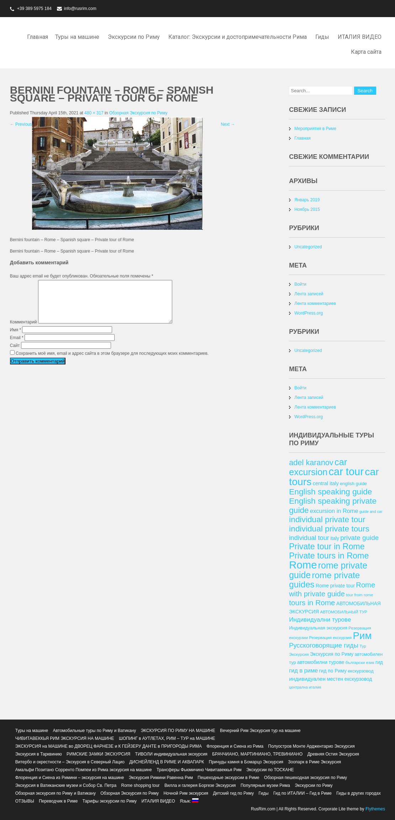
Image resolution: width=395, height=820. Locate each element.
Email (16, 346)
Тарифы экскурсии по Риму (110, 801)
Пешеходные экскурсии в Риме (228, 777)
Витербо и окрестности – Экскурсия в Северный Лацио (70, 761)
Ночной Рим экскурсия (185, 793)
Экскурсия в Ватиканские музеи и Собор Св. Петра (65, 785)
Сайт (15, 354)
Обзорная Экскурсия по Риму (138, 112)
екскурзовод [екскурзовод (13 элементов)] (360, 671)
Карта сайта (366, 51)
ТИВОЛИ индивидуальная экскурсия (171, 754)
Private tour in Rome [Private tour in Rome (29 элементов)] (327, 546)
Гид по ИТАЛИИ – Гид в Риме (302, 793)
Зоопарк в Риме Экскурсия (314, 761)
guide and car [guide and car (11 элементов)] (371, 511)
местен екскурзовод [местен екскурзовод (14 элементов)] (349, 679)
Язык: (189, 801)
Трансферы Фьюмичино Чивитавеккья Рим (199, 769)
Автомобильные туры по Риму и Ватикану (94, 730)
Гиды (322, 36)
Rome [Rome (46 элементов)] (303, 565)
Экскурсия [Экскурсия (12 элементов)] (299, 654)
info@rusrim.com (80, 8)
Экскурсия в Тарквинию (38, 754)
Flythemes (374, 808)
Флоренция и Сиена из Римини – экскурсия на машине (69, 777)
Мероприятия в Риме (315, 128)
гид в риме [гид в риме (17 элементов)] (303, 670)
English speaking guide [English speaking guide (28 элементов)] (330, 491)
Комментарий (23, 330)
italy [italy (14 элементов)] (334, 538)
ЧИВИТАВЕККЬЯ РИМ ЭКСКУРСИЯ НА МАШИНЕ (64, 738)
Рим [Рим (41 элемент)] (362, 635)
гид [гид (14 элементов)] (379, 662)
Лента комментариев (315, 303)
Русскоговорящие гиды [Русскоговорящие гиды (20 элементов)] (323, 645)
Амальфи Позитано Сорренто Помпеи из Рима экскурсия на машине (83, 769)
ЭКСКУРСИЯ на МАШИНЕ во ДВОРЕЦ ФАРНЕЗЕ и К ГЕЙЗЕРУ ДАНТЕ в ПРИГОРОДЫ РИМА (108, 746)
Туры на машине (77, 36)
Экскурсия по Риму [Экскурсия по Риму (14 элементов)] (331, 654)
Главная (37, 36)
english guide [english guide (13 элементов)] (353, 483)
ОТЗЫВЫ (24, 801)
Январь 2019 (307, 199)
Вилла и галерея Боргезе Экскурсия (200, 785)
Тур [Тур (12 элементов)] (362, 646)
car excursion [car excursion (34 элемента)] (318, 467)
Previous (21, 124)
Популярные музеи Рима (265, 785)
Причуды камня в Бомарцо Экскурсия (246, 761)
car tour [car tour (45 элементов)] (346, 471)
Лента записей (308, 293)
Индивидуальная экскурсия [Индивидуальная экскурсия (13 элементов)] (318, 627)
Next (228, 124)
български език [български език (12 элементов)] (360, 662)
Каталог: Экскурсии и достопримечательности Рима (237, 36)
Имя (15, 338)
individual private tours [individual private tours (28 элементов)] (329, 528)
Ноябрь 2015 (307, 209)
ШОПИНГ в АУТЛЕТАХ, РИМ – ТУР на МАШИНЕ (167, 738)
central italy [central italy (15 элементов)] (326, 483)
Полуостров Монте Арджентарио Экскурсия (311, 746)
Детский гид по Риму (233, 793)
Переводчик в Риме (58, 801)
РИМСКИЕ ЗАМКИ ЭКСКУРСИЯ (98, 754)
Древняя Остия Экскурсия (333, 754)
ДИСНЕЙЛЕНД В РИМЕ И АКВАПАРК (166, 761)
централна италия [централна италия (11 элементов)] (305, 687)
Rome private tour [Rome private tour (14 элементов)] (335, 585)
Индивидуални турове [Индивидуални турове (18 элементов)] (320, 619)
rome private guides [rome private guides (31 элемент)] (324, 579)
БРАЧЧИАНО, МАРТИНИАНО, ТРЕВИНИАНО (257, 754)
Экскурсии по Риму (134, 36)
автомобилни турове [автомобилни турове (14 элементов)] (320, 662)
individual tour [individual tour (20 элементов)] (309, 537)
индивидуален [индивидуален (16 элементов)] (307, 679)
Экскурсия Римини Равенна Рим (161, 777)
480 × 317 (94, 112)
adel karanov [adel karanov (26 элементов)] (311, 462)
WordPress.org (308, 313)
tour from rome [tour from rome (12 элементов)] (359, 594)
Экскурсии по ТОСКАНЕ (270, 769)
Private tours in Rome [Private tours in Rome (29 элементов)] (329, 555)
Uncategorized (308, 246)
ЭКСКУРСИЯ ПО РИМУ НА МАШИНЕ (178, 730)
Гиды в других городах (358, 793)
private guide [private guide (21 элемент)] (359, 537)
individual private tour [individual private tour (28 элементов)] (327, 519)
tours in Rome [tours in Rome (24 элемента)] (312, 602)
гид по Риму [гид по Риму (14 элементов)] (333, 671)
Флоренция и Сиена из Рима (234, 746)
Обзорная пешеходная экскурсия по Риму (305, 777)
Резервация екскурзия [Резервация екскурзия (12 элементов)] (330, 637)
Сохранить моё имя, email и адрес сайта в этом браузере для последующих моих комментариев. (112, 361)
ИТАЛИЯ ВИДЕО (359, 36)
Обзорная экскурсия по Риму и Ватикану (55, 793)
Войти (300, 284)
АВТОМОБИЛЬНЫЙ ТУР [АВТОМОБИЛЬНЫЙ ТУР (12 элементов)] (343, 611)
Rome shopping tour (140, 785)
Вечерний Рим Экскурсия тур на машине (260, 730)
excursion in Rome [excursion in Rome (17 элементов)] (334, 511)
